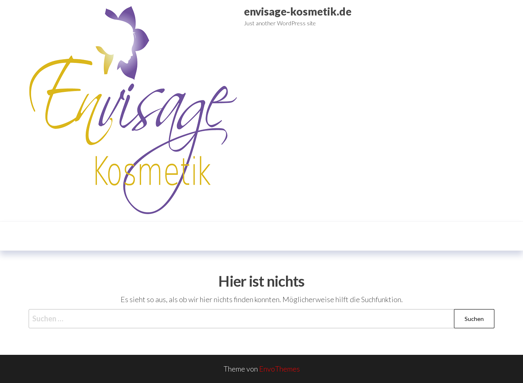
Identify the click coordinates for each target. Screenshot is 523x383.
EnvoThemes (279, 368)
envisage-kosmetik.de (297, 11)
